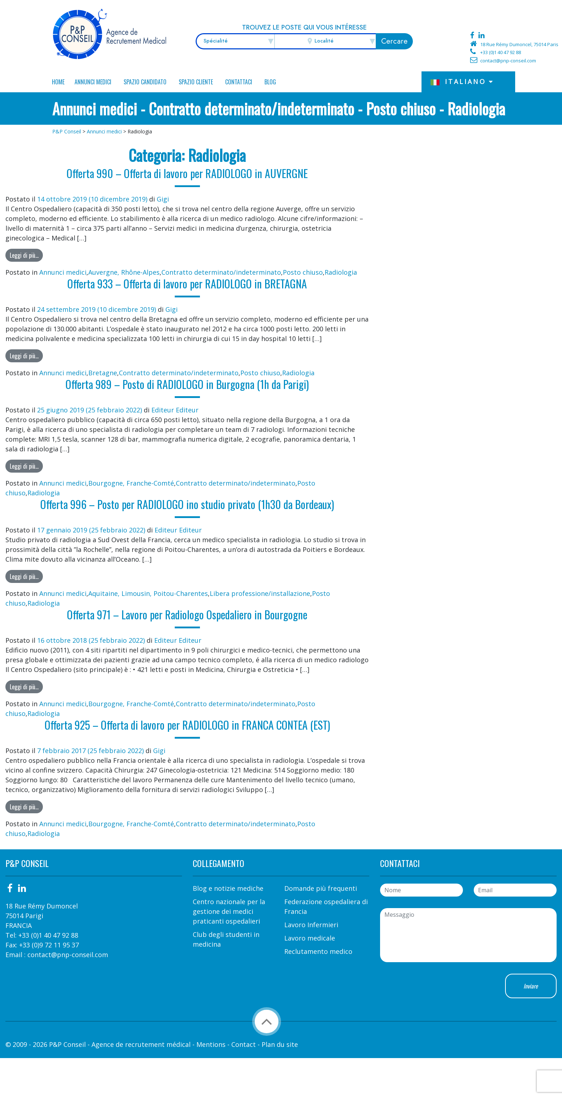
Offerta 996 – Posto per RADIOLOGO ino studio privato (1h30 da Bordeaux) (187, 504)
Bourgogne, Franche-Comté (131, 483)
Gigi (163, 199)
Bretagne (102, 372)
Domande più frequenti (320, 888)
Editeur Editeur (175, 410)
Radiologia (341, 272)
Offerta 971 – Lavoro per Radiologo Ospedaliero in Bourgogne (187, 614)
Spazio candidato (145, 82)
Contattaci (238, 82)
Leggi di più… (24, 255)
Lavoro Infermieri (311, 924)
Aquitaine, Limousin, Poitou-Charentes (148, 593)
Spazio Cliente (196, 82)
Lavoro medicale (309, 938)
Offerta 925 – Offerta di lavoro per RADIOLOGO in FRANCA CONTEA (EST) (187, 725)
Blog (270, 82)
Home (58, 82)
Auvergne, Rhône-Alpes (124, 272)
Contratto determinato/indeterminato (221, 272)
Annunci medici (93, 82)
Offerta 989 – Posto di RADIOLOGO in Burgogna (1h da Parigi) (187, 384)
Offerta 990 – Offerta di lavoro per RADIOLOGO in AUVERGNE (187, 173)
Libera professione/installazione (260, 593)
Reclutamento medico (318, 951)
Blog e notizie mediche (228, 888)
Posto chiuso (303, 272)
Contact (243, 1044)
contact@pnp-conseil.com (508, 60)
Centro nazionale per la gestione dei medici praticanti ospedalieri (229, 911)
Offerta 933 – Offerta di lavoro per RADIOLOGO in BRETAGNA (187, 283)
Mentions (211, 1044)
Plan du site (280, 1044)
